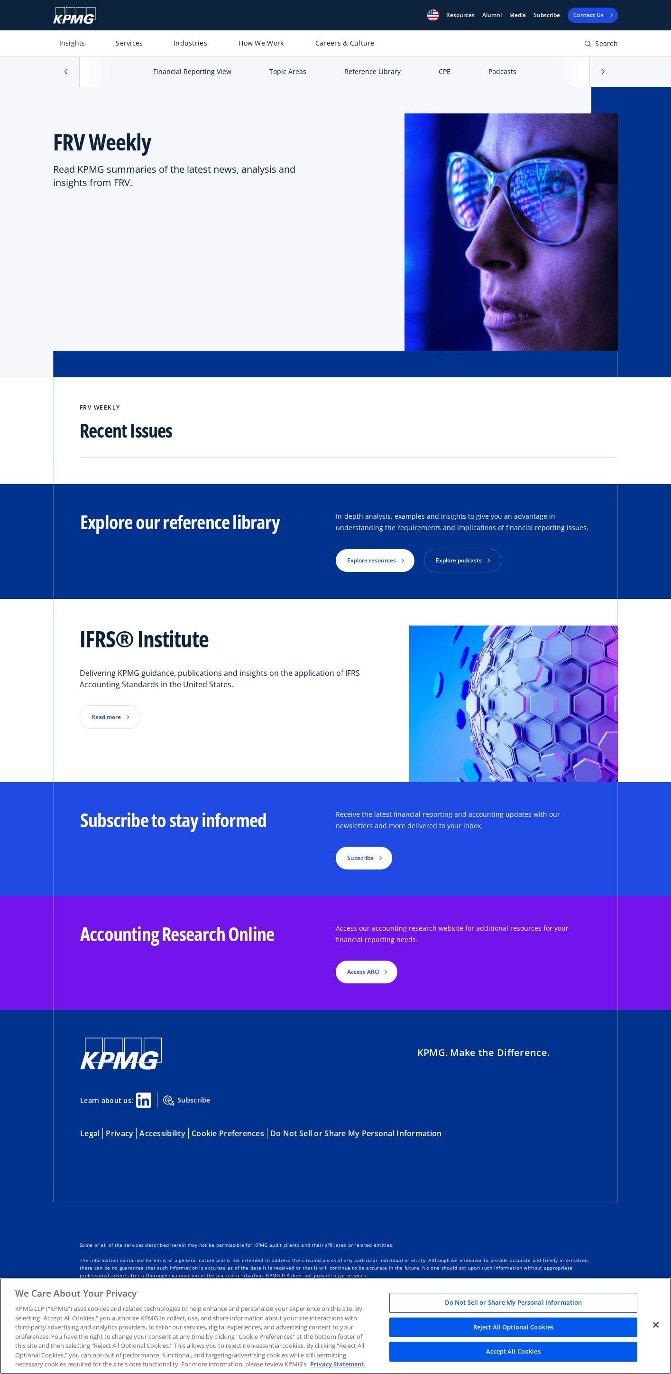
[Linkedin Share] (143, 1100)
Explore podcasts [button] (459, 560)
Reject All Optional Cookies (513, 1327)
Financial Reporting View (192, 71)
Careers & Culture (345, 42)
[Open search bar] (601, 45)
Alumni (492, 15)
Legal (90, 1133)
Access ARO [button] (363, 972)
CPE (444, 71)
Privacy (119, 1133)
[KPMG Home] (74, 15)
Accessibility (162, 1133)
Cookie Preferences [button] (228, 1133)
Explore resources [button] (371, 560)
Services (129, 42)
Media (517, 15)
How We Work (261, 42)
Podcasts (502, 71)
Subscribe (546, 15)
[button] (433, 15)
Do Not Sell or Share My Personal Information (355, 1133)
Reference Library (372, 71)
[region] (335, 1326)
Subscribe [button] (360, 858)
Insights (72, 42)
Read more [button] (106, 717)
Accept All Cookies (513, 1351)
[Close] (655, 1325)
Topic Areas (287, 71)
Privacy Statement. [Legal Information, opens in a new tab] (338, 1364)
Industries (190, 42)
